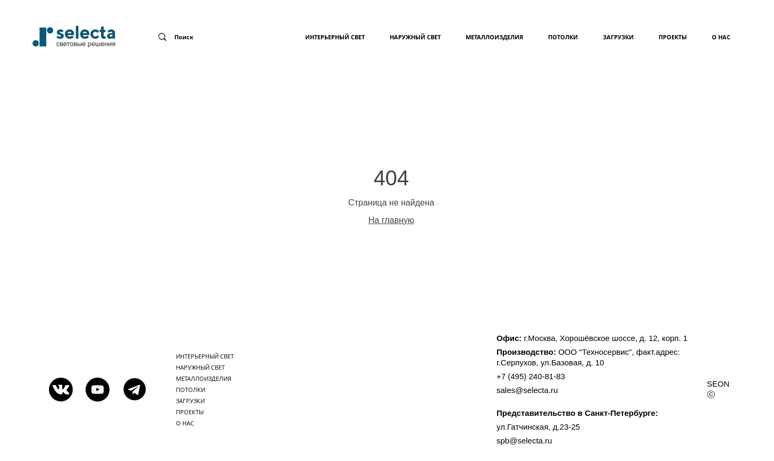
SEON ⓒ (718, 389)
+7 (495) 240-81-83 (531, 376)
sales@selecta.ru (527, 390)
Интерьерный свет (335, 37)
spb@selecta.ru (524, 440)
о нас (721, 37)
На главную (391, 220)
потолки (563, 37)
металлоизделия (494, 37)
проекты (673, 37)
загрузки (618, 37)
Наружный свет (415, 37)
